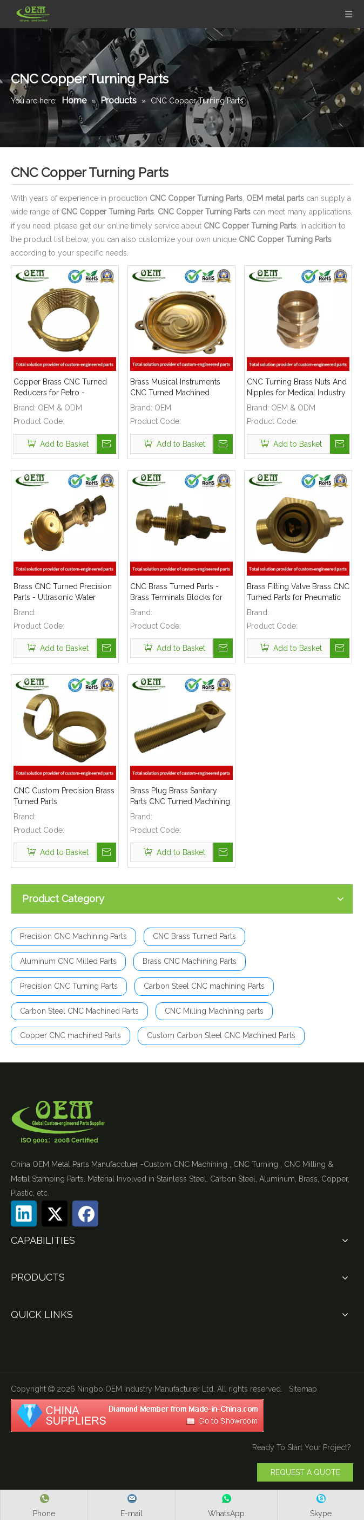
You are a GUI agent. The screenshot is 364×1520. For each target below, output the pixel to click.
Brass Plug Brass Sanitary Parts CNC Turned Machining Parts (180, 796)
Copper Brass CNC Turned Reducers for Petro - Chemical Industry (60, 387)
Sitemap (303, 1389)
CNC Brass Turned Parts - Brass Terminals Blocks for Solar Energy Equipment (176, 592)
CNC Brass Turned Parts (194, 936)
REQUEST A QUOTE (305, 1472)
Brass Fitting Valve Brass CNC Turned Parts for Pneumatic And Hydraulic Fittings (298, 592)
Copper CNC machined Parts (70, 1035)
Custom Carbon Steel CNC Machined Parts (221, 1035)
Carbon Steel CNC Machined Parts (79, 1011)
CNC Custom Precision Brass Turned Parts (64, 796)
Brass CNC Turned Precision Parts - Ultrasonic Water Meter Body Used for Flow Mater (63, 592)
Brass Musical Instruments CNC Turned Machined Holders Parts (175, 387)
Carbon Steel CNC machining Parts (204, 986)
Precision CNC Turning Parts (69, 986)
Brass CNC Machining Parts (190, 961)
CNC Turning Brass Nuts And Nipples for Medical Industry (297, 387)
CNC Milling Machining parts (214, 1011)
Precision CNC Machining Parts (73, 936)
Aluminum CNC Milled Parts (68, 961)
